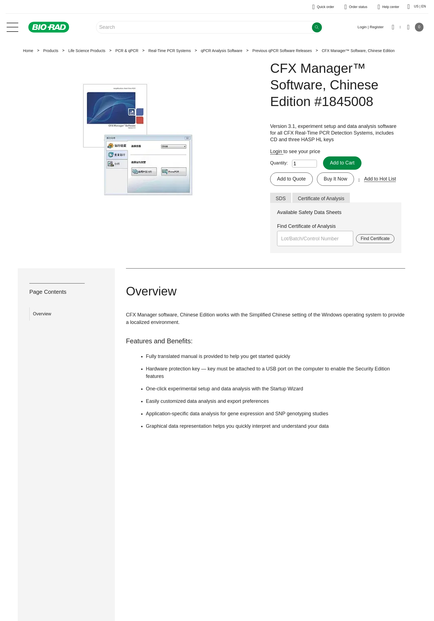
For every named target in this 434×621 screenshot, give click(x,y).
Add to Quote (291, 179)
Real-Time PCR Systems (169, 50)
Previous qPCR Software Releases (282, 50)
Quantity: (279, 163)
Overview (42, 314)
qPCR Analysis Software (221, 50)
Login (277, 151)
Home (28, 50)
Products (50, 50)
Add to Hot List (381, 179)
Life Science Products (86, 50)
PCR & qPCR (126, 50)
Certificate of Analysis (322, 198)
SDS (281, 198)
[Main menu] (12, 26)
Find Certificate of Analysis (306, 226)
